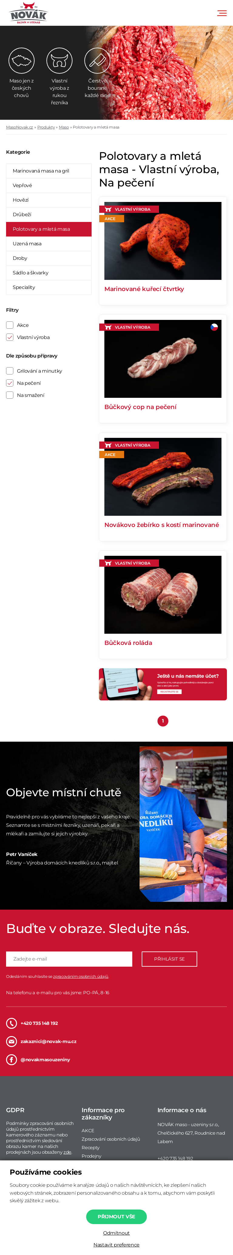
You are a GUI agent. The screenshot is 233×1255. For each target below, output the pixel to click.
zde (67, 1152)
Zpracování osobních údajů (111, 1139)
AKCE (88, 1130)
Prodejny (91, 1156)
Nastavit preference (116, 1245)
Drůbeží (22, 214)
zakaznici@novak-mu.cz (41, 1041)
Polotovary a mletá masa (96, 127)
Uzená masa (27, 244)
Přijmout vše (116, 1217)
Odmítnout (116, 1233)
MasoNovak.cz (19, 127)
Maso (64, 127)
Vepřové (22, 185)
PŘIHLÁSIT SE (169, 959)
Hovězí (21, 200)
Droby (20, 258)
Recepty (91, 1147)
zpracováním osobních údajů (80, 976)
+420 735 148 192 (32, 1023)
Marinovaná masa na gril (41, 171)
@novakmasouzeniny (38, 1059)
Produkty (46, 127)
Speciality (24, 287)
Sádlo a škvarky (30, 273)
